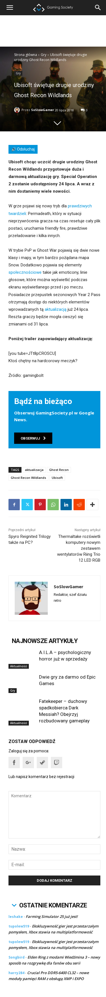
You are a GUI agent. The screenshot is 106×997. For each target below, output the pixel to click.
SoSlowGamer (42, 110)
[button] (98, 7)
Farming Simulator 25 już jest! (52, 916)
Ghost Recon (59, 470)
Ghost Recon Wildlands (28, 477)
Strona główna (25, 54)
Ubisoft (57, 477)
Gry (43, 54)
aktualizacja (34, 470)
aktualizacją (55, 309)
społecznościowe (25, 272)
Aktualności (18, 666)
